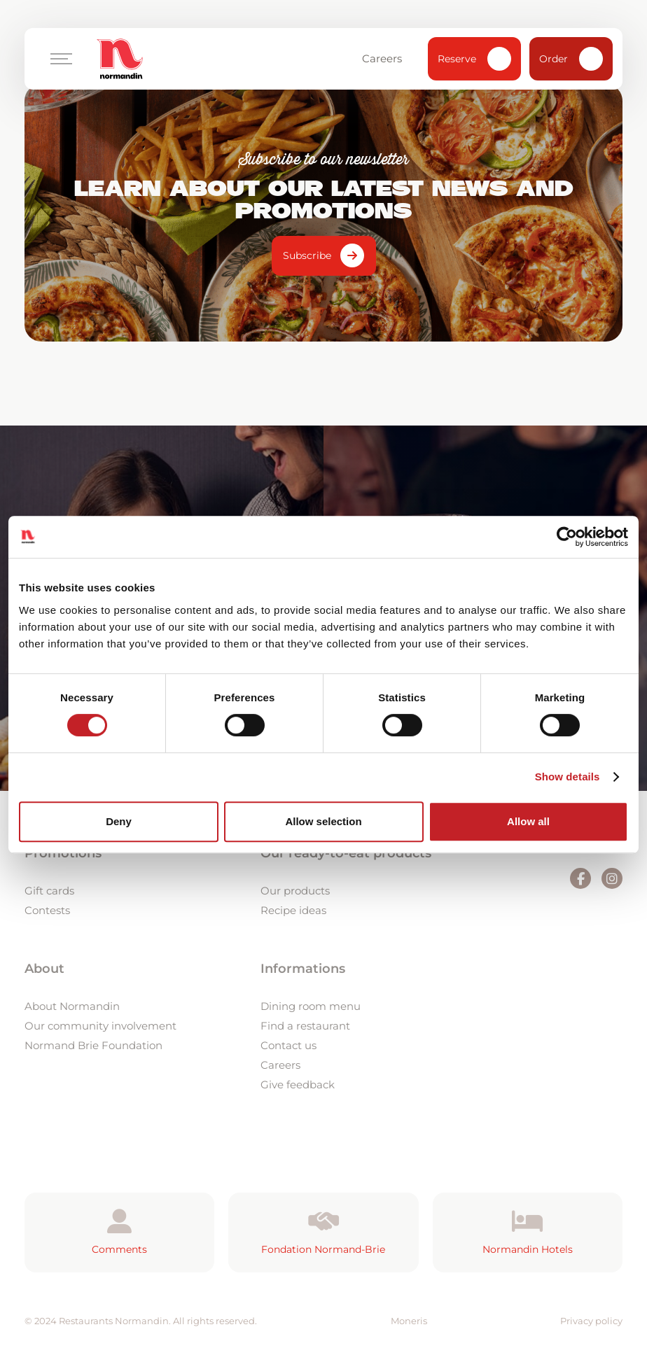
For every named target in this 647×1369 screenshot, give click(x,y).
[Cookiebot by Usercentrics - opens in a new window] (567, 536)
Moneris (409, 1320)
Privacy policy (591, 1320)
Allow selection (323, 821)
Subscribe (307, 255)
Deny (119, 821)
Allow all (528, 821)
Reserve (474, 59)
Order (571, 59)
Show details (567, 776)
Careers (388, 58)
